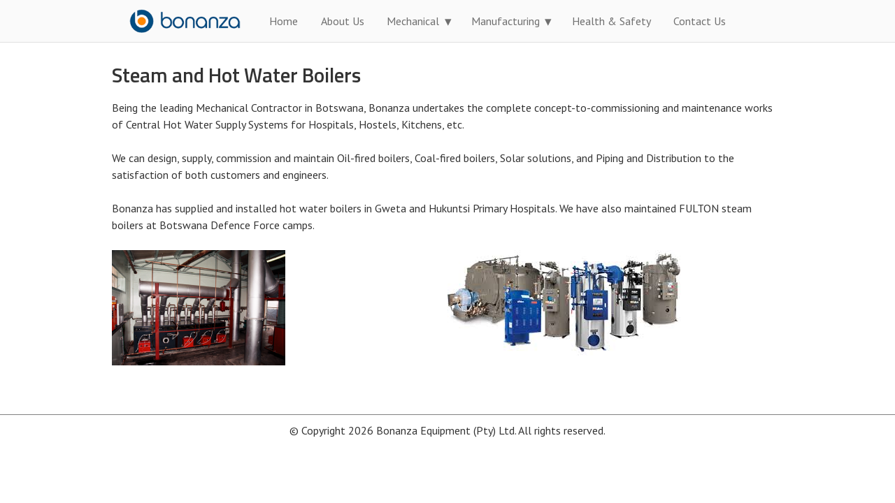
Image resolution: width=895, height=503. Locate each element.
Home (283, 21)
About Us (342, 21)
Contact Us (699, 21)
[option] (280, 307)
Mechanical (413, 21)
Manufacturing (505, 21)
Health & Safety (611, 21)
